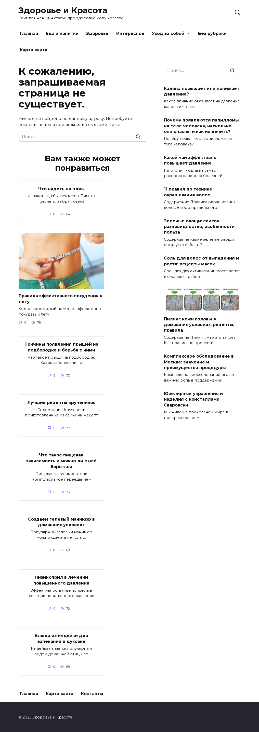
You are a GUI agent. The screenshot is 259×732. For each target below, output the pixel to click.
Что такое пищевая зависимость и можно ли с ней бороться (61, 460)
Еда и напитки (62, 33)
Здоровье (97, 33)
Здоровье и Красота (63, 10)
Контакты (92, 692)
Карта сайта (33, 49)
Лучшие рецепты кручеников (61, 402)
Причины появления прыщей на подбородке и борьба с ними (61, 347)
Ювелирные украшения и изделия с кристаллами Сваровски (193, 399)
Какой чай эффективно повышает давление (190, 160)
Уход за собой (168, 33)
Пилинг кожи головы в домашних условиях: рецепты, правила (199, 324)
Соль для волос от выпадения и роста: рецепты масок (201, 261)
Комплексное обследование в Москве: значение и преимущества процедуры (199, 362)
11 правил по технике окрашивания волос (188, 192)
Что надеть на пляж (61, 188)
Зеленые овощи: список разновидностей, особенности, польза (200, 226)
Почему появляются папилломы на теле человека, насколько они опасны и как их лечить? (201, 126)
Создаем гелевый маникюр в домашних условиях (61, 521)
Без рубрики (212, 33)
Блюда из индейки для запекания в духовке (61, 637)
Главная (29, 33)
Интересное (130, 33)
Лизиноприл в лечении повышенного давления (61, 579)
